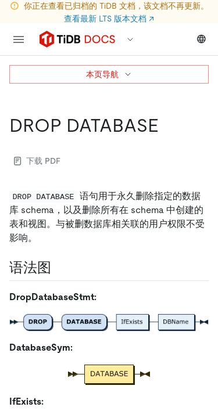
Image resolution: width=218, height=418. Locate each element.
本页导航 (109, 74)
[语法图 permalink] (60, 268)
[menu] (18, 39)
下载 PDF (37, 160)
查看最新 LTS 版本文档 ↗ (109, 18)
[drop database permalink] (168, 125)
